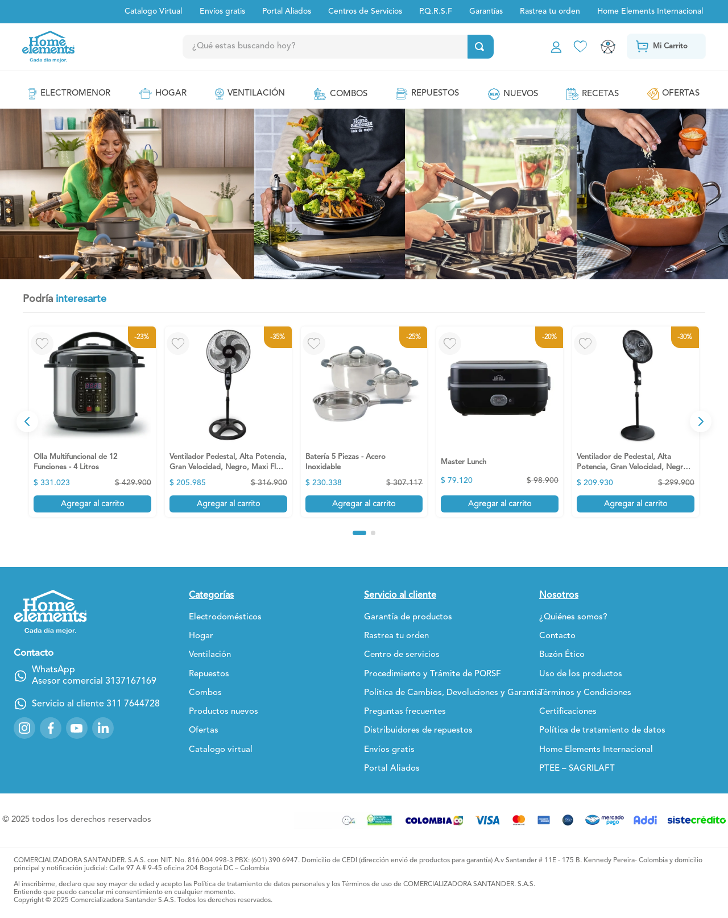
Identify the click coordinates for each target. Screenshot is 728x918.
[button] (359, 533)
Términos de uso (367, 884)
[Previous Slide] (27, 421)
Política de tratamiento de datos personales (259, 884)
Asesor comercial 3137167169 (94, 681)
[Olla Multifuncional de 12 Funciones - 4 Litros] (92, 422)
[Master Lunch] (500, 422)
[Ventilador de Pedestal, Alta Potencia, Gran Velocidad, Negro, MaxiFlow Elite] (636, 422)
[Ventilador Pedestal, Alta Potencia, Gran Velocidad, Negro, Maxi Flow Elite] (228, 422)
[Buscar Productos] (481, 46)
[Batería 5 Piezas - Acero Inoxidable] (364, 422)
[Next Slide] (701, 421)
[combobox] (363, 47)
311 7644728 (133, 704)
